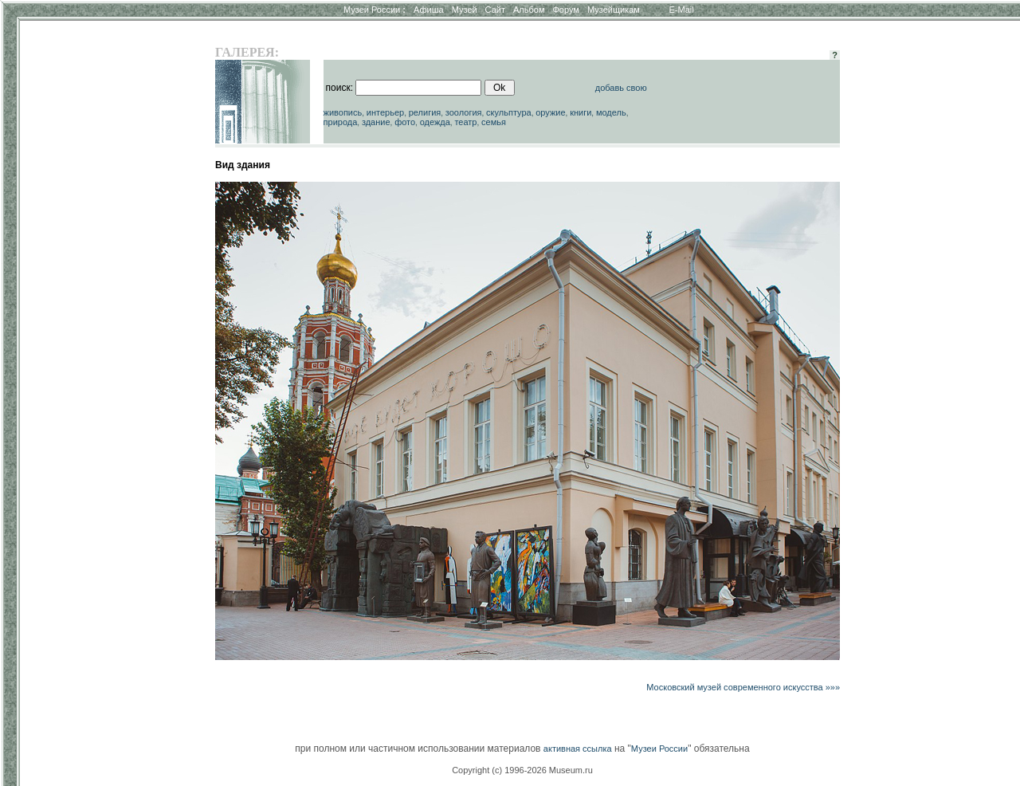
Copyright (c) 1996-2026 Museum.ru (522, 770)
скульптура (509, 112)
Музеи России (374, 9)
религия (425, 112)
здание (376, 122)
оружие (550, 112)
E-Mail (681, 9)
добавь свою (621, 87)
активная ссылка (577, 748)
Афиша (429, 9)
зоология (463, 112)
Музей (464, 9)
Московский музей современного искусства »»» (743, 687)
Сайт (495, 9)
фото (404, 122)
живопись (343, 112)
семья (493, 122)
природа (341, 122)
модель (611, 112)
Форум (565, 9)
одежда (435, 122)
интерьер (385, 112)
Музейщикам (613, 9)
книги (580, 112)
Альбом (528, 9)
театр (465, 122)
